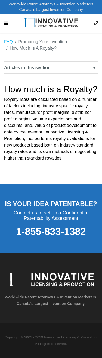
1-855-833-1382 (51, 231)
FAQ (8, 41)
